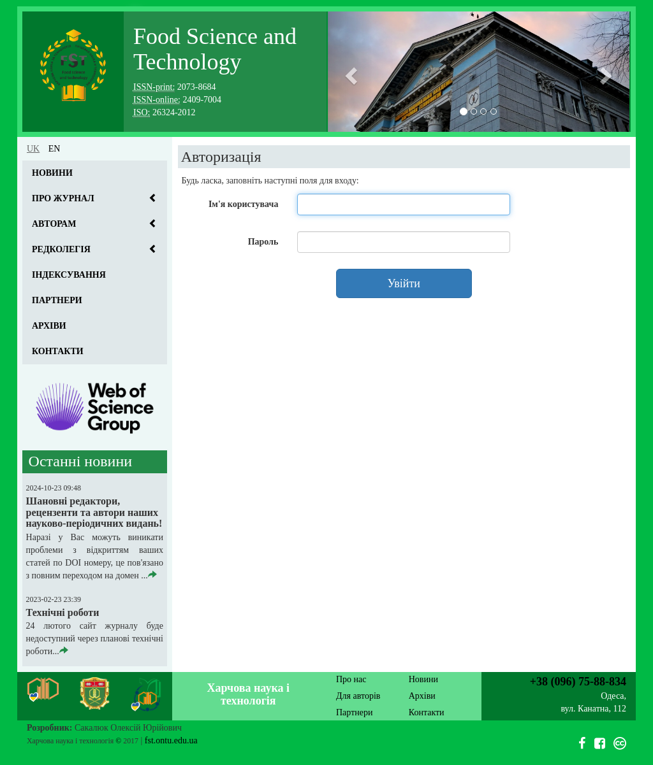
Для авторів (358, 696)
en (54, 149)
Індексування (69, 275)
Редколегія (61, 249)
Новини (52, 173)
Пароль (263, 242)
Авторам (54, 224)
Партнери (57, 300)
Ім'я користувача (243, 204)
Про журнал (63, 198)
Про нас (351, 679)
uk (33, 149)
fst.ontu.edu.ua (171, 740)
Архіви (49, 326)
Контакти (58, 351)
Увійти (404, 283)
